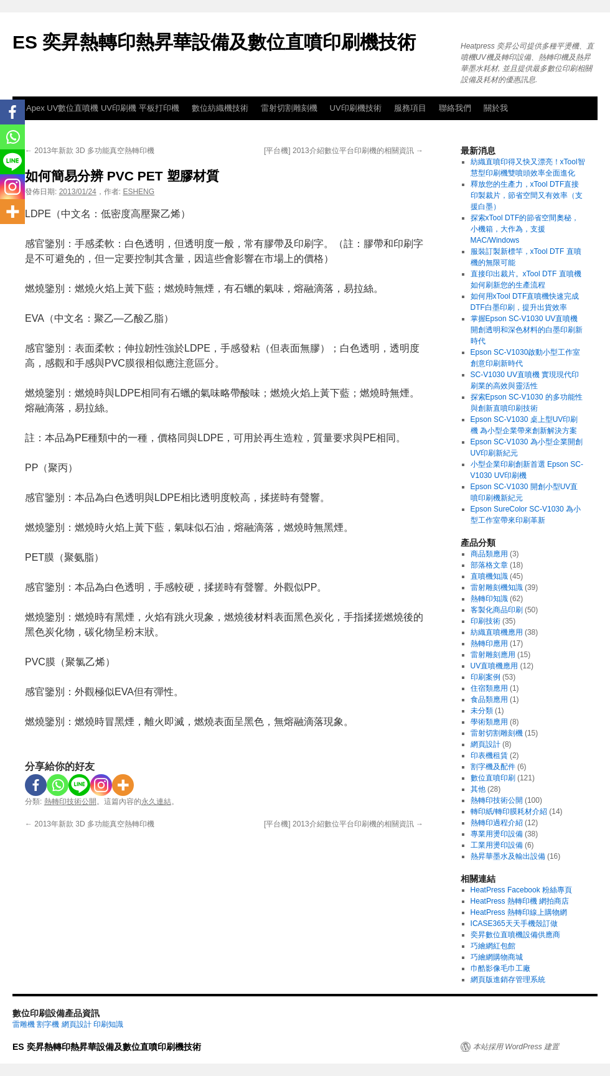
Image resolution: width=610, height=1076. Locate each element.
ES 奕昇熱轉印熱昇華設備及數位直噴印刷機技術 (214, 42)
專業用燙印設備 (497, 834)
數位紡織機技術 (220, 108)
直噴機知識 (489, 576)
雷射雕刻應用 (493, 654)
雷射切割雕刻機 (289, 108)
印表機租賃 (489, 755)
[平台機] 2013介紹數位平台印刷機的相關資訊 (343, 150)
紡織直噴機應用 (497, 632)
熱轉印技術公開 (70, 801)
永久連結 (156, 801)
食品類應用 (489, 699)
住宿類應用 (489, 688)
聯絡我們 (455, 108)
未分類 (482, 710)
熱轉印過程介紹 (497, 822)
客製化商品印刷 (497, 610)
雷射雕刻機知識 (497, 587)
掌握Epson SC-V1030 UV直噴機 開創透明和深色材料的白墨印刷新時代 (527, 329)
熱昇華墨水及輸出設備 (508, 856)
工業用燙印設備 (497, 845)
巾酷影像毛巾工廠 (500, 968)
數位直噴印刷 (493, 778)
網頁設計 (485, 744)
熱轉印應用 (489, 643)
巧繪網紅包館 (493, 946)
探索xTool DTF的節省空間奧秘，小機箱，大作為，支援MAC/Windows (525, 229)
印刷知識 (108, 1024)
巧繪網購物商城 (497, 957)
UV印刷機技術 (356, 108)
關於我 (496, 108)
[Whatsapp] (57, 785)
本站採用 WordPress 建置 (516, 1046)
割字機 (48, 1024)
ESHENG (138, 191)
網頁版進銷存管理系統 (508, 979)
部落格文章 (489, 565)
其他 (478, 789)
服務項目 (410, 108)
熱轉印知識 (489, 598)
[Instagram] (101, 785)
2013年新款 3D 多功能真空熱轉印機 (89, 150)
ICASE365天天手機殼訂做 (514, 923)
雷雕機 (23, 1024)
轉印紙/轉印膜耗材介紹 (509, 811)
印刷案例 (485, 677)
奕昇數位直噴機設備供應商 (515, 934)
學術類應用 (489, 722)
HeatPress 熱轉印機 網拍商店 (520, 901)
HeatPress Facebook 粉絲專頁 (521, 890)
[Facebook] (36, 785)
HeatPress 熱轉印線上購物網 (519, 912)
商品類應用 (489, 554)
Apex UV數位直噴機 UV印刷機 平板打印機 (102, 108)
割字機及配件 (493, 766)
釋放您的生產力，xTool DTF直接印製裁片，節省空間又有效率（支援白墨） (527, 195)
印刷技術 (485, 621)
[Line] (79, 785)
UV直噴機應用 (494, 666)
